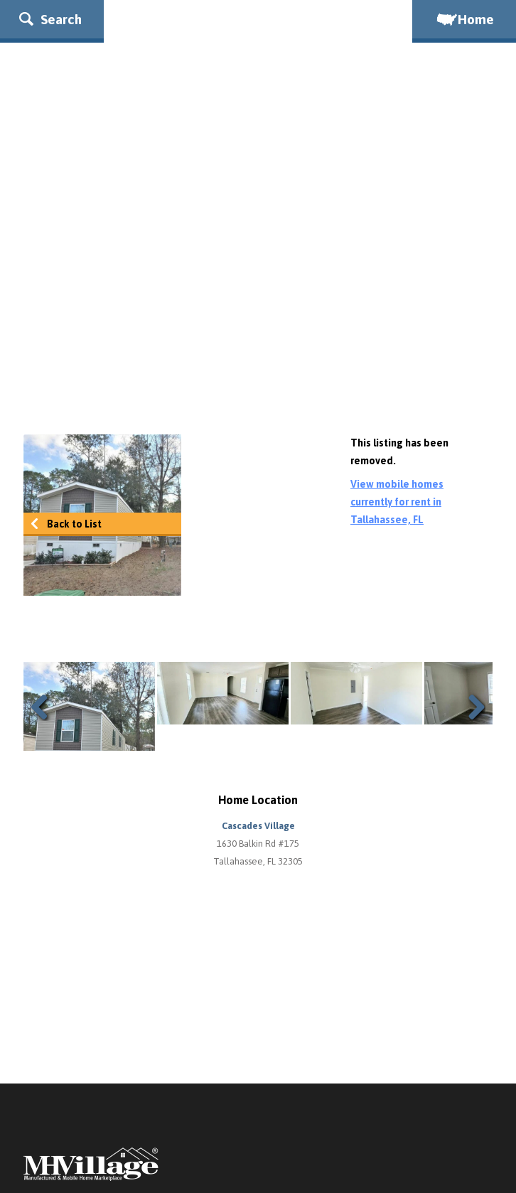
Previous (45, 706)
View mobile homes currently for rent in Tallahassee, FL (397, 501)
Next (471, 706)
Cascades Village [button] (258, 825)
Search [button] (50, 19)
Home (464, 19)
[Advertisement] (258, 306)
